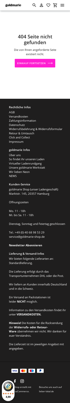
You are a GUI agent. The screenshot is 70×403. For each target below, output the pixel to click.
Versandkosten (18, 115)
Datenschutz (17, 123)
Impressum (16, 140)
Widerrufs (21, 326)
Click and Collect (19, 136)
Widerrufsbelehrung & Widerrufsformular (35, 127)
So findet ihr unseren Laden (26, 158)
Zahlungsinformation (22, 119)
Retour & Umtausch (21, 132)
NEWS (13, 174)
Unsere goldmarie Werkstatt (27, 166)
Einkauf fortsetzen (35, 63)
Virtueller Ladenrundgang (25, 162)
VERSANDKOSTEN (29, 313)
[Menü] (62, 5)
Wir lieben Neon (19, 170)
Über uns (15, 153)
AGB (12, 111)
